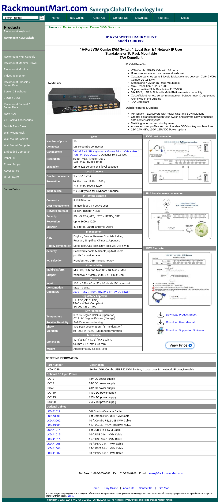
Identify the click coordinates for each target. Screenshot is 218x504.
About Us (128, 488)
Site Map (163, 488)
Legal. (71, 496)
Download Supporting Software (185, 330)
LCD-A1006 (53, 448)
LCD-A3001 (53, 415)
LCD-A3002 (53, 420)
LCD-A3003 (53, 425)
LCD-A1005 (53, 443)
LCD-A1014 (53, 429)
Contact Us (146, 488)
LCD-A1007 (53, 453)
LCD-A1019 (53, 411)
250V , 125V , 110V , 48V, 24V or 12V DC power (101, 291)
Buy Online (111, 488)
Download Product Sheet (181, 314)
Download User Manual (180, 322)
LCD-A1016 (53, 439)
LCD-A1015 (53, 434)
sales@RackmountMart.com (166, 473)
